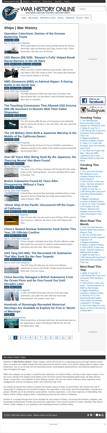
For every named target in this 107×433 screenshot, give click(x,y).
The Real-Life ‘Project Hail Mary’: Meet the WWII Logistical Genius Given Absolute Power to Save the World (92, 156)
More (86, 18)
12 (69, 337)
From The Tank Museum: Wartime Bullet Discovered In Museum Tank (92, 229)
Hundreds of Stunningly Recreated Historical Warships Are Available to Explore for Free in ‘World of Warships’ (39, 308)
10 (56, 337)
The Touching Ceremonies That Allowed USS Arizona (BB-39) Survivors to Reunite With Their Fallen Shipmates (40, 109)
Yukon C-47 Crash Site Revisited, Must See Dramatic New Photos (92, 145)
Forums (79, 18)
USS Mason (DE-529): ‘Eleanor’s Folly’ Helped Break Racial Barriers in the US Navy (39, 59)
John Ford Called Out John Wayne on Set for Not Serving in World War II (92, 308)
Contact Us (36, 1)
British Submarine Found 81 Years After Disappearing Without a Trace (31, 182)
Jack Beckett (21, 119)
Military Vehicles (15, 64)
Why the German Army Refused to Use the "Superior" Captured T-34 (92, 237)
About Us (26, 1)
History (61, 18)
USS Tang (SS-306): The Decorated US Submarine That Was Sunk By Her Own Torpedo (38, 254)
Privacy (66, 1)
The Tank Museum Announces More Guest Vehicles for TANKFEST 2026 (92, 123)
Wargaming (21, 318)
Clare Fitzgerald (23, 43)
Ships (17, 40)
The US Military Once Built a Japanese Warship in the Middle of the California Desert (40, 134)
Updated (23, 115)
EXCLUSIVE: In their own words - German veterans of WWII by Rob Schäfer (92, 184)
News (24, 18)
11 (63, 337)
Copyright (58, 1)
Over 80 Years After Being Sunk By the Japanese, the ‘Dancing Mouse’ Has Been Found (40, 158)
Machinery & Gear (48, 18)
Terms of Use (47, 1)
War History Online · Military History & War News (36, 415)
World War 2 (9, 40)
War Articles (33, 18)
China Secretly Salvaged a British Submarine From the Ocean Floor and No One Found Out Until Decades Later (38, 280)
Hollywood (69, 18)
